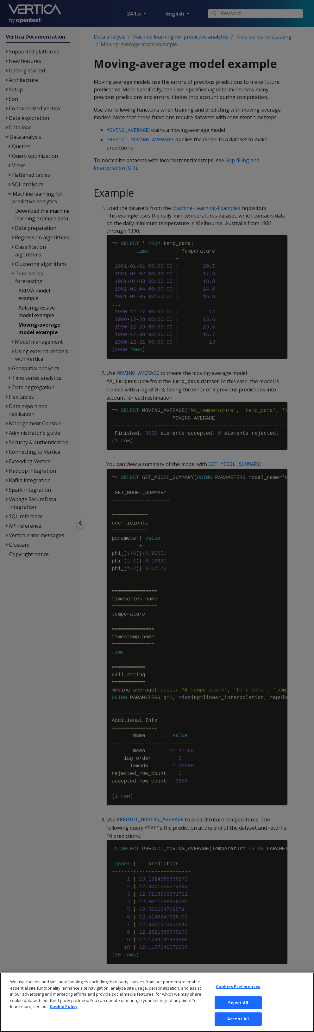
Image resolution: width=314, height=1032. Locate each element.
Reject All (238, 1012)
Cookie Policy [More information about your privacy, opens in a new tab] (64, 1016)
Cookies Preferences (238, 996)
